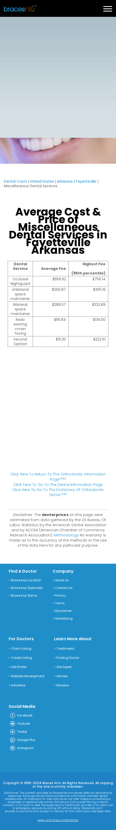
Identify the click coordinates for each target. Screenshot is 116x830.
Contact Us (64, 587)
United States (42, 181)
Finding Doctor (67, 657)
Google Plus (22, 740)
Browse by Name (24, 595)
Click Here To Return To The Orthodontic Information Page (58, 477)
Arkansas (65, 181)
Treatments (65, 648)
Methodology (66, 534)
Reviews (62, 685)
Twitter (18, 731)
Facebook (20, 715)
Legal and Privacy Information (58, 819)
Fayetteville (86, 181)
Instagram (21, 748)
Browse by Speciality (27, 587)
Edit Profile (18, 666)
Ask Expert (64, 666)
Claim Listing (21, 648)
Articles (62, 675)
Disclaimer (63, 610)
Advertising (64, 618)
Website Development (27, 675)
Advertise (18, 685)
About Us (62, 580)
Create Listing (21, 657)
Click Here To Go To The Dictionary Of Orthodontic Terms (58, 492)
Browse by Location (26, 580)
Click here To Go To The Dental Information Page (58, 484)
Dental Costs (15, 181)
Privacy (60, 595)
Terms (60, 603)
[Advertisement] (58, 77)
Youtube (19, 723)
